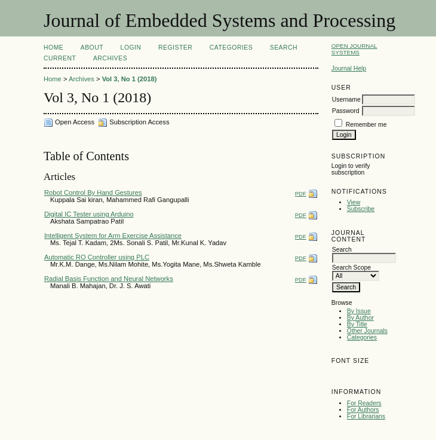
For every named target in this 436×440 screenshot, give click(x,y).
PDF (300, 193)
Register (175, 47)
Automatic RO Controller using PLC (96, 257)
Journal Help (348, 68)
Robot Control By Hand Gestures (93, 192)
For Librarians (366, 416)
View (353, 202)
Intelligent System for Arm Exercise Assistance (113, 235)
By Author (360, 317)
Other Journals (367, 331)
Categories (362, 337)
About (92, 47)
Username (346, 99)
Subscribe (360, 209)
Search (283, 47)
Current (60, 58)
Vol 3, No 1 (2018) (129, 78)
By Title (357, 324)
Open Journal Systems (354, 49)
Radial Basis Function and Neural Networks (108, 278)
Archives (110, 58)
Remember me (366, 124)
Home (53, 47)
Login (131, 47)
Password (346, 111)
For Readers (364, 403)
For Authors (363, 410)
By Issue (359, 311)
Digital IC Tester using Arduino (89, 214)
